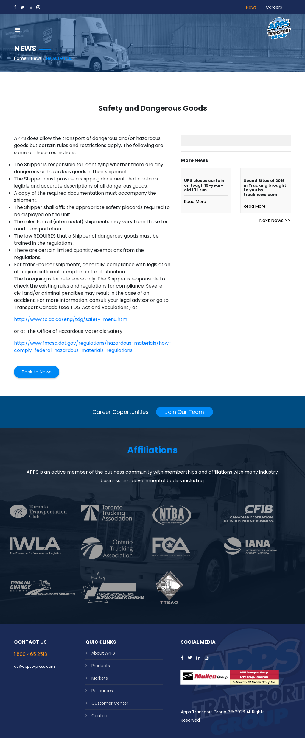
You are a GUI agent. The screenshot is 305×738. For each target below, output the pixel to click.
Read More (195, 202)
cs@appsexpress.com (34, 666)
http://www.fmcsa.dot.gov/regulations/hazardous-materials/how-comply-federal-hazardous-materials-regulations (92, 347)
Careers (274, 7)
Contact (100, 716)
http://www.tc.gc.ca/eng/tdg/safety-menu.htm (70, 319)
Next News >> (274, 220)
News (251, 7)
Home (20, 58)
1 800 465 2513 (30, 654)
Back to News (37, 372)
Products (100, 666)
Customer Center (109, 703)
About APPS (103, 653)
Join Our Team (184, 412)
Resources (102, 691)
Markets (99, 678)
